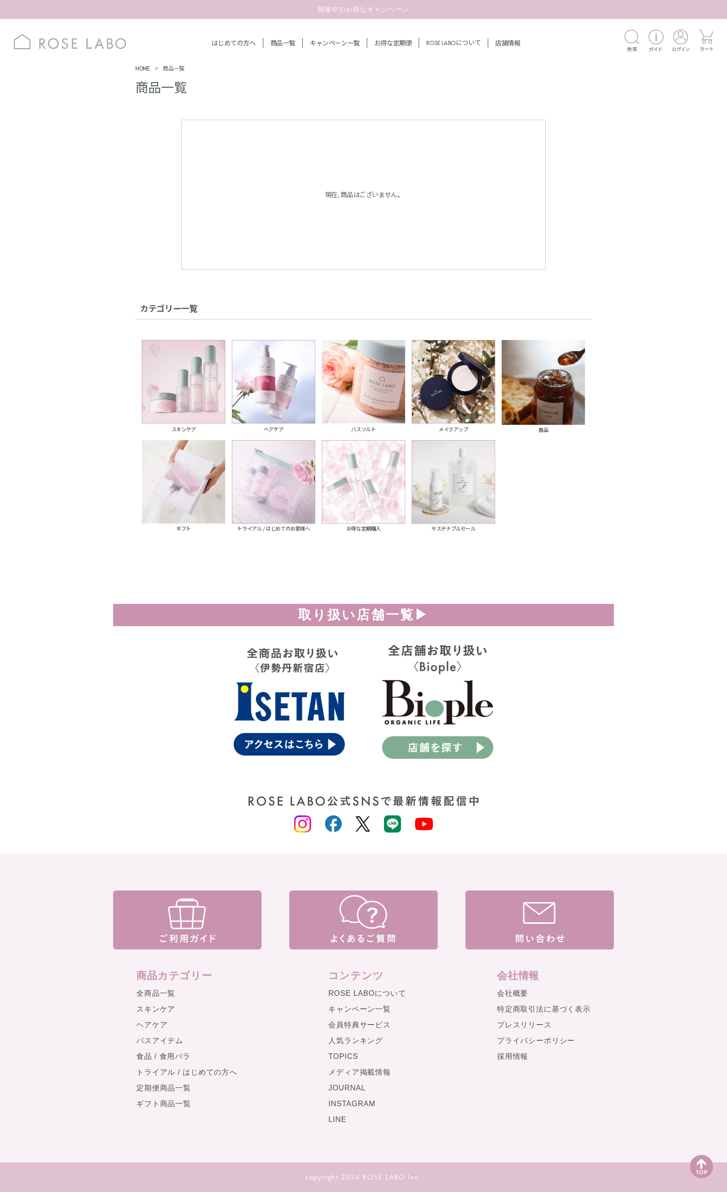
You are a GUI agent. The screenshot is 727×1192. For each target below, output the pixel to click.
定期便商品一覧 (163, 1088)
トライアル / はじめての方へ (186, 1072)
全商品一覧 (155, 993)
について (453, 42)
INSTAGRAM (352, 1104)
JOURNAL (347, 1088)
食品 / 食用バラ (163, 1056)
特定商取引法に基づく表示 (544, 1009)
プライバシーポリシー (536, 1041)
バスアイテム (159, 1041)
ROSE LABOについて (367, 993)
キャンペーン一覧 (335, 42)
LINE (337, 1119)
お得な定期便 (393, 42)
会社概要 (512, 993)
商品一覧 (282, 42)
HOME (142, 68)
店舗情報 (507, 42)
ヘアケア (151, 1025)
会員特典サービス (359, 1025)
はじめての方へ (233, 42)
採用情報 (512, 1056)
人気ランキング (355, 1041)
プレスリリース (524, 1025)
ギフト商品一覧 (163, 1104)
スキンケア (155, 1009)
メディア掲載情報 (359, 1072)
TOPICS (343, 1056)
